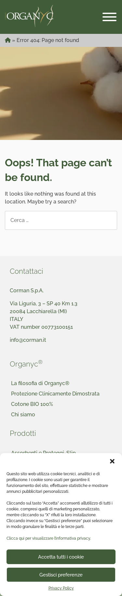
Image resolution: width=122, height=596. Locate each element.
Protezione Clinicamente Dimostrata (55, 394)
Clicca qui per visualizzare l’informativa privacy (48, 538)
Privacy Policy (61, 588)
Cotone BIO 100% (32, 404)
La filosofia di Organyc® (40, 383)
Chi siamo (23, 414)
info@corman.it (28, 340)
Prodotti (23, 433)
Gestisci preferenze (61, 575)
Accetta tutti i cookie (61, 557)
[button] (112, 461)
